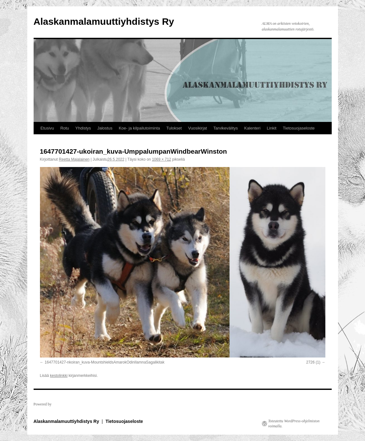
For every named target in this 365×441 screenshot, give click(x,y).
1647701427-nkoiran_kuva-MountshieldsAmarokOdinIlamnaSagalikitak (105, 362)
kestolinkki (59, 375)
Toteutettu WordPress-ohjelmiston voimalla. (294, 423)
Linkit (271, 128)
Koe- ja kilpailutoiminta (139, 128)
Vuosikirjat (197, 128)
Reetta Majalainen (74, 159)
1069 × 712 (161, 159)
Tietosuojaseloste (299, 128)
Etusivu (47, 128)
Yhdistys (83, 128)
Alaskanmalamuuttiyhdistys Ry (104, 21)
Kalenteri (252, 128)
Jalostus (105, 128)
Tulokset (174, 128)
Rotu (64, 128)
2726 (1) (313, 362)
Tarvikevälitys (225, 128)
